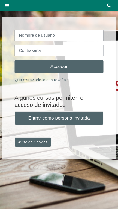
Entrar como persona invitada (59, 118)
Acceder (59, 66)
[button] (109, 5)
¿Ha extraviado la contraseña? (41, 80)
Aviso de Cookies (32, 142)
